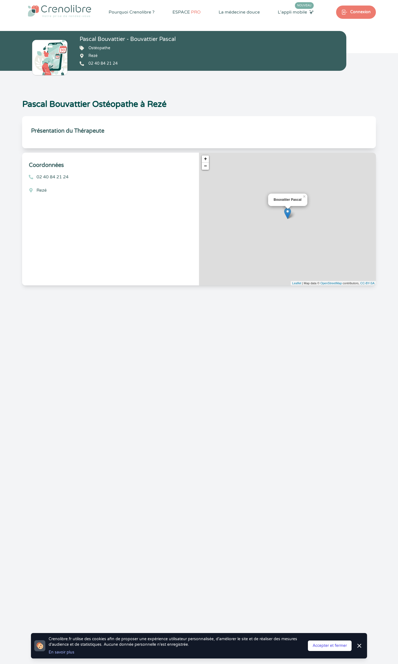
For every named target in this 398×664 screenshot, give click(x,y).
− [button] (205, 166)
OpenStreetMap (331, 283)
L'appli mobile (296, 12)
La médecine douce (239, 12)
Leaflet (296, 283)
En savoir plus (61, 652)
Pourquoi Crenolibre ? (132, 12)
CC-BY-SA (367, 283)
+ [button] (205, 159)
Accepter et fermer (330, 645)
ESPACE (186, 12)
